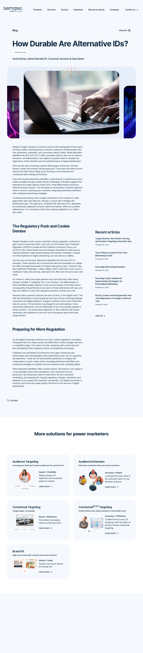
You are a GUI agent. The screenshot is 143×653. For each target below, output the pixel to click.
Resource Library (96, 9)
